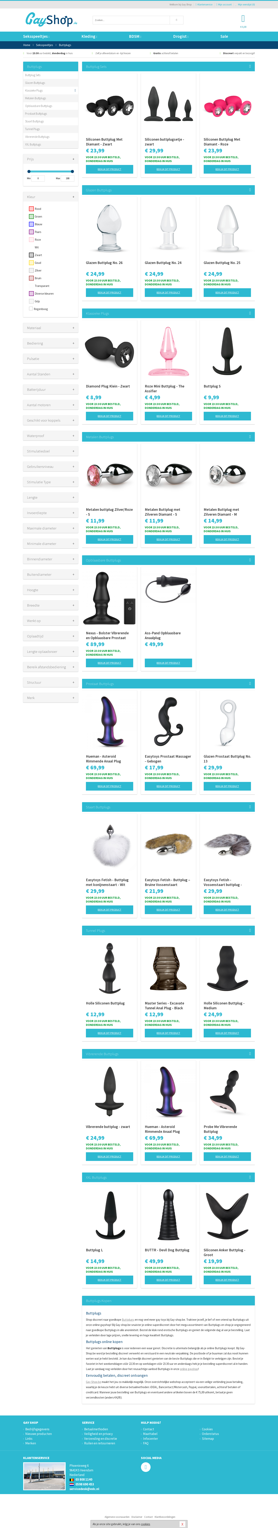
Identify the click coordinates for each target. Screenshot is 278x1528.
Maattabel (150, 1434)
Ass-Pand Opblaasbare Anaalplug (163, 635)
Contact (148, 1429)
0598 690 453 (82, 1484)
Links (28, 1438)
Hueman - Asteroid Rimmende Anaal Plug (103, 758)
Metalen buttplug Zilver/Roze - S (109, 512)
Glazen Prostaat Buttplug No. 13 (227, 758)
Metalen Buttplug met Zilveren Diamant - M (221, 512)
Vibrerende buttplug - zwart (108, 1126)
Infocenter (150, 1438)
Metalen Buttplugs (35, 98)
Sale (224, 36)
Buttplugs (128, 1319)
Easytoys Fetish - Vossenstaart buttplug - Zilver (223, 882)
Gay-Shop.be (93, 1382)
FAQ (145, 1443)
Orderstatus (210, 1434)
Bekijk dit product (109, 169)
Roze (38, 239)
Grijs (37, 301)
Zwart (38, 255)
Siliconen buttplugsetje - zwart (164, 141)
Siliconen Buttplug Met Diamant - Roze (222, 141)
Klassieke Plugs (34, 90)
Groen (38, 216)
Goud (38, 263)
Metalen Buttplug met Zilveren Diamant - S (162, 512)
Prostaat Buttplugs (36, 113)
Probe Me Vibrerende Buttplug (220, 1129)
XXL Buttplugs (33, 144)
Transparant (42, 286)
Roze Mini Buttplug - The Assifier (164, 388)
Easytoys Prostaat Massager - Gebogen (168, 758)
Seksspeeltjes (36, 36)
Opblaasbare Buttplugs (38, 106)
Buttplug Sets (32, 75)
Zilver (38, 270)
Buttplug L (94, 1250)
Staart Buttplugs (34, 121)
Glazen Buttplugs (35, 83)
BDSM (135, 36)
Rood (38, 209)
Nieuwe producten (38, 1434)
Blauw (38, 224)
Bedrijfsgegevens (37, 1429)
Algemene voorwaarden (117, 1517)
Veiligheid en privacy (98, 1434)
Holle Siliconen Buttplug (105, 1003)
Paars (38, 232)
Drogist (180, 36)
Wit (37, 247)
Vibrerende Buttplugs (37, 137)
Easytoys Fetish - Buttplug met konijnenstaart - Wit (107, 882)
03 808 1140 (81, 1479)
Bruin (38, 278)
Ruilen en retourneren (99, 1443)
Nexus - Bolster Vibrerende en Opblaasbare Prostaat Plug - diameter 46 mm (107, 635)
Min (29, 178)
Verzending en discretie (100, 1438)
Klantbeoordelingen (165, 1517)
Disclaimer (136, 1517)
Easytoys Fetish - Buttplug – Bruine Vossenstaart (167, 882)
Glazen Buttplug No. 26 (104, 262)
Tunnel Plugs (32, 129)
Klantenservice (204, 4)
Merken (30, 1443)
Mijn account (224, 4)
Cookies (207, 1429)
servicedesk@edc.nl (84, 1489)
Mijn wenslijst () (245, 4)
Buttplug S (212, 386)
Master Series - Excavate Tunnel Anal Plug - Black (164, 1005)
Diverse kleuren (44, 293)
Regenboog (41, 309)
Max (58, 178)
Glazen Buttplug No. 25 (222, 262)
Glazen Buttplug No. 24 (163, 262)
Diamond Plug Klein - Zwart (108, 386)
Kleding (89, 36)
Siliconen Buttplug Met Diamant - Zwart (104, 141)
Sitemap (208, 1438)
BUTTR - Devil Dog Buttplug (167, 1250)
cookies (145, 1524)
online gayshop (189, 1369)
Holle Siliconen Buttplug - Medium (224, 1005)
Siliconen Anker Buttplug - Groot (224, 1252)
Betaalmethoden (96, 1429)
